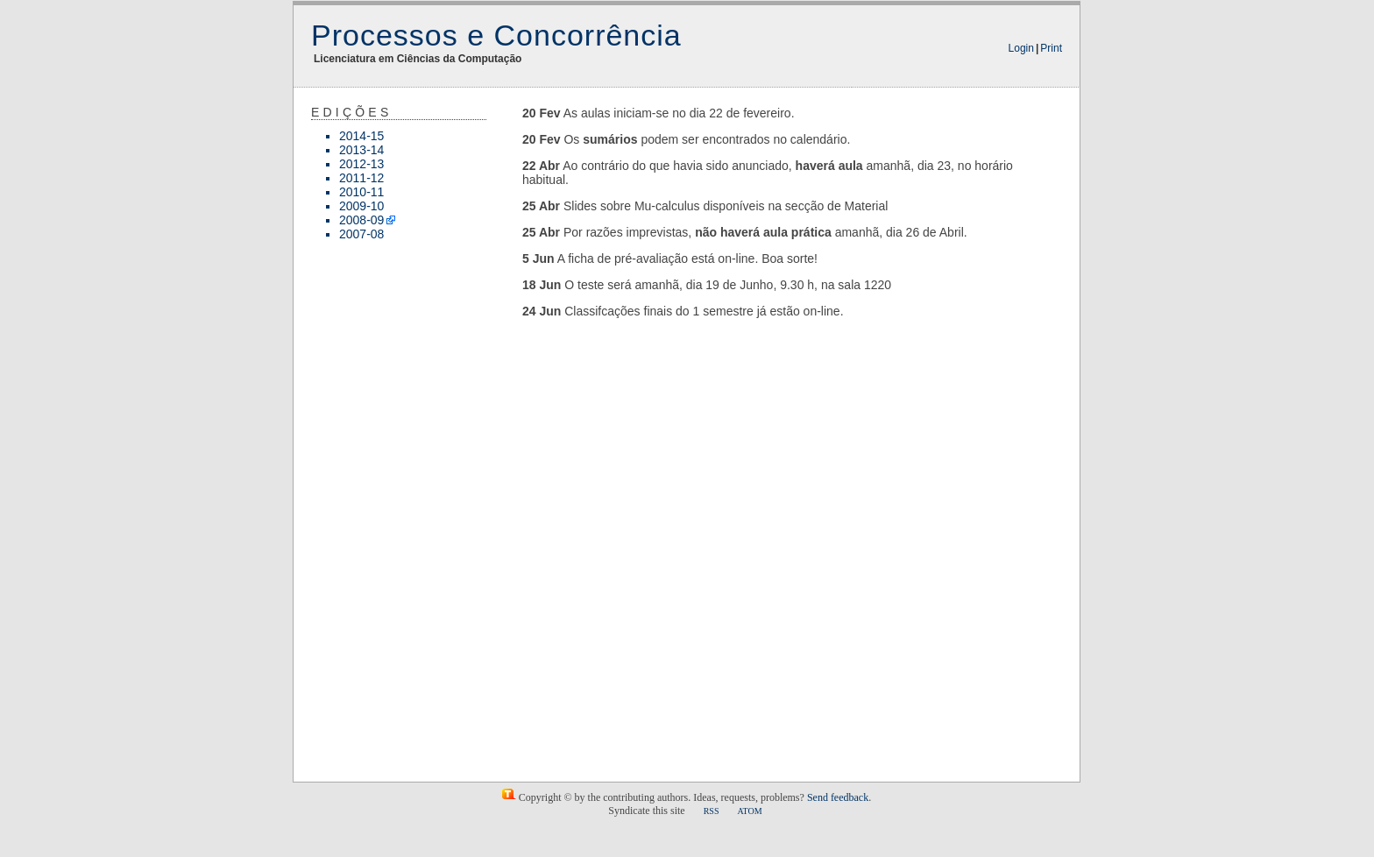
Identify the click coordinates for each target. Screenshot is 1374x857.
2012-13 (361, 164)
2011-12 (361, 178)
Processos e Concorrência (496, 35)
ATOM (749, 811)
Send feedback (837, 797)
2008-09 (361, 220)
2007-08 (361, 234)
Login (1021, 48)
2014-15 (361, 136)
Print (1051, 48)
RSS (711, 811)
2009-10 (361, 206)
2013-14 (361, 150)
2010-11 (361, 192)
